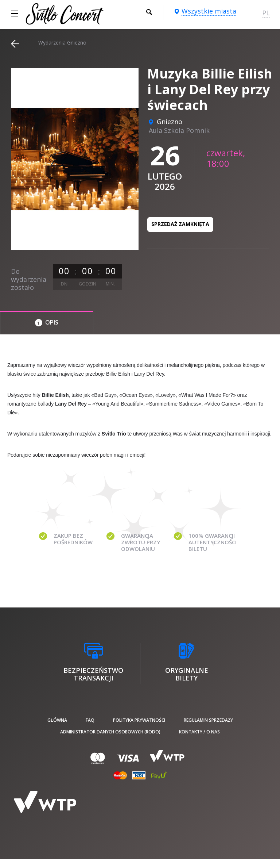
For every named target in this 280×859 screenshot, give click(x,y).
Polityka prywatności (139, 720)
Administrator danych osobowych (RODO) (110, 732)
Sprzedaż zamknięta (180, 223)
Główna (57, 720)
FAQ (90, 720)
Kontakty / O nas (199, 732)
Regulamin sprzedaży (208, 720)
